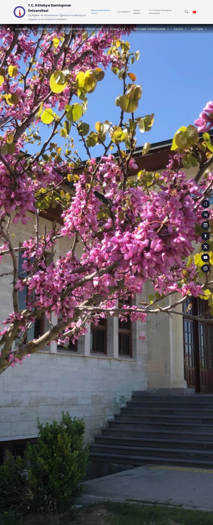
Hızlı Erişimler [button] (123, 11)
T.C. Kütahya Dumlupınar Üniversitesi (160, 12)
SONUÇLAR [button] (118, 29)
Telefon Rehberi (136, 12)
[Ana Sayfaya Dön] (19, 12)
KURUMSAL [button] (23, 29)
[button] (195, 12)
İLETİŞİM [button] (198, 29)
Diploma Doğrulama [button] (150, 29)
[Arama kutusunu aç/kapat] (186, 12)
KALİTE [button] (179, 29)
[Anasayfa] (8, 29)
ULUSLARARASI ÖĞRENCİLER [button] (83, 29)
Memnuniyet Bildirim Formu (100, 12)
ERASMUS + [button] (47, 29)
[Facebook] (205, 247)
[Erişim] (205, 204)
